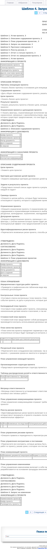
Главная (10, 3)
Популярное (37, 3)
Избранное (22, 3)
